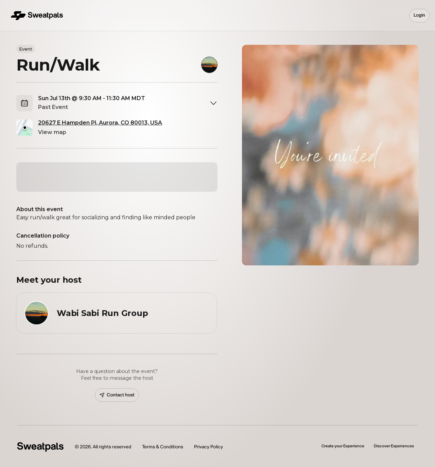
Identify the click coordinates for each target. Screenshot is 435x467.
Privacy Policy (208, 447)
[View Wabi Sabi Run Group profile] (116, 313)
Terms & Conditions (162, 447)
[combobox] (128, 103)
